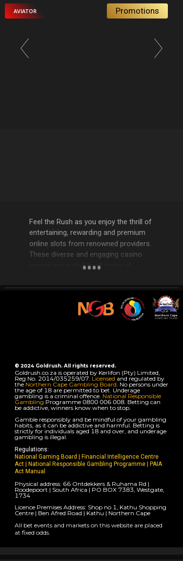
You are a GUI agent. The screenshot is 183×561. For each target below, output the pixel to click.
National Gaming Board (47, 456)
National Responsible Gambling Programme (86, 464)
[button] (25, 11)
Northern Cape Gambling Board (71, 384)
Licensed (104, 378)
